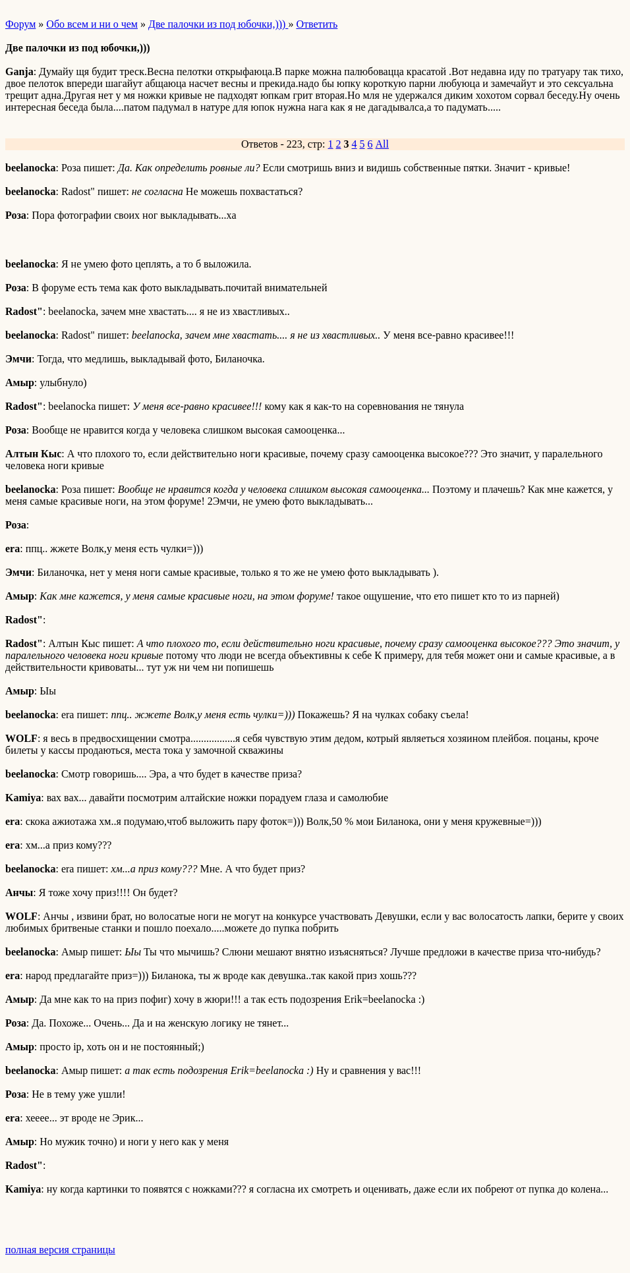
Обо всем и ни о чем (92, 24)
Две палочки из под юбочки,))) (218, 24)
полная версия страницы (60, 1249)
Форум (20, 24)
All (382, 144)
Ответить (316, 24)
